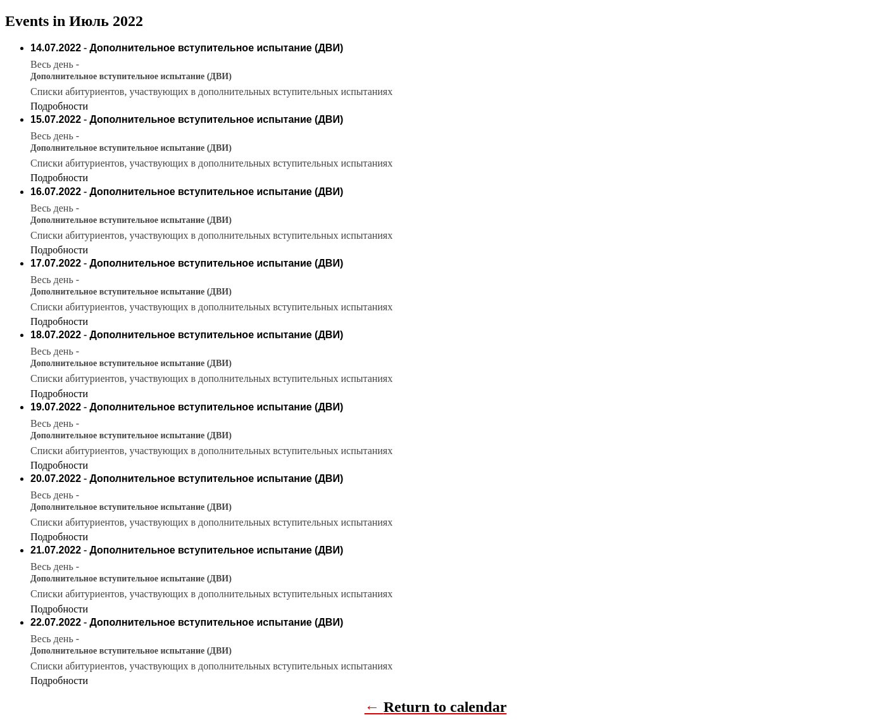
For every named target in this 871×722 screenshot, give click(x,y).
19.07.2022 (55, 407)
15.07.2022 (55, 119)
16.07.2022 (55, 191)
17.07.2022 (55, 263)
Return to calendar (445, 707)
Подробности (59, 106)
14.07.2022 (55, 47)
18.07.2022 (55, 334)
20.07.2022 (55, 478)
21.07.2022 (55, 550)
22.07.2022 (55, 622)
